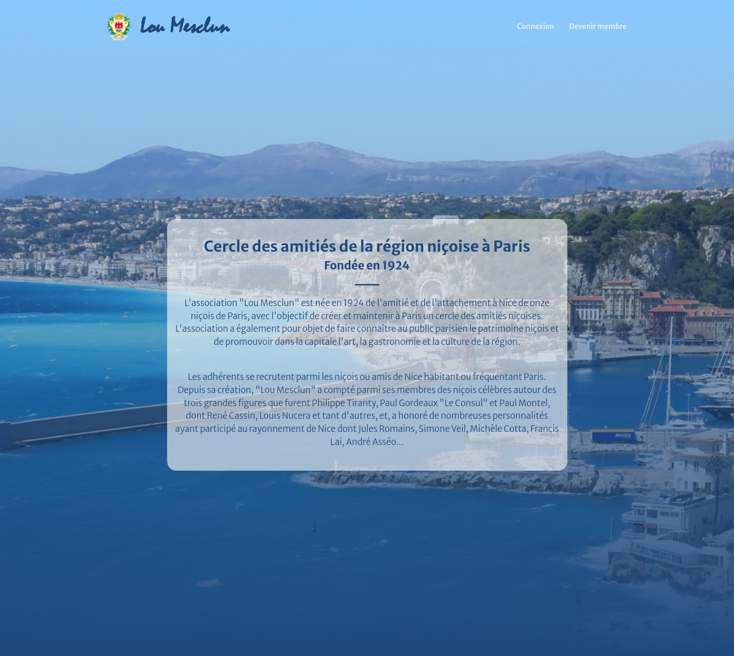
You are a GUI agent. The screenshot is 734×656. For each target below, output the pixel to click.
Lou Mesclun (184, 26)
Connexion (535, 26)
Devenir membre (598, 26)
